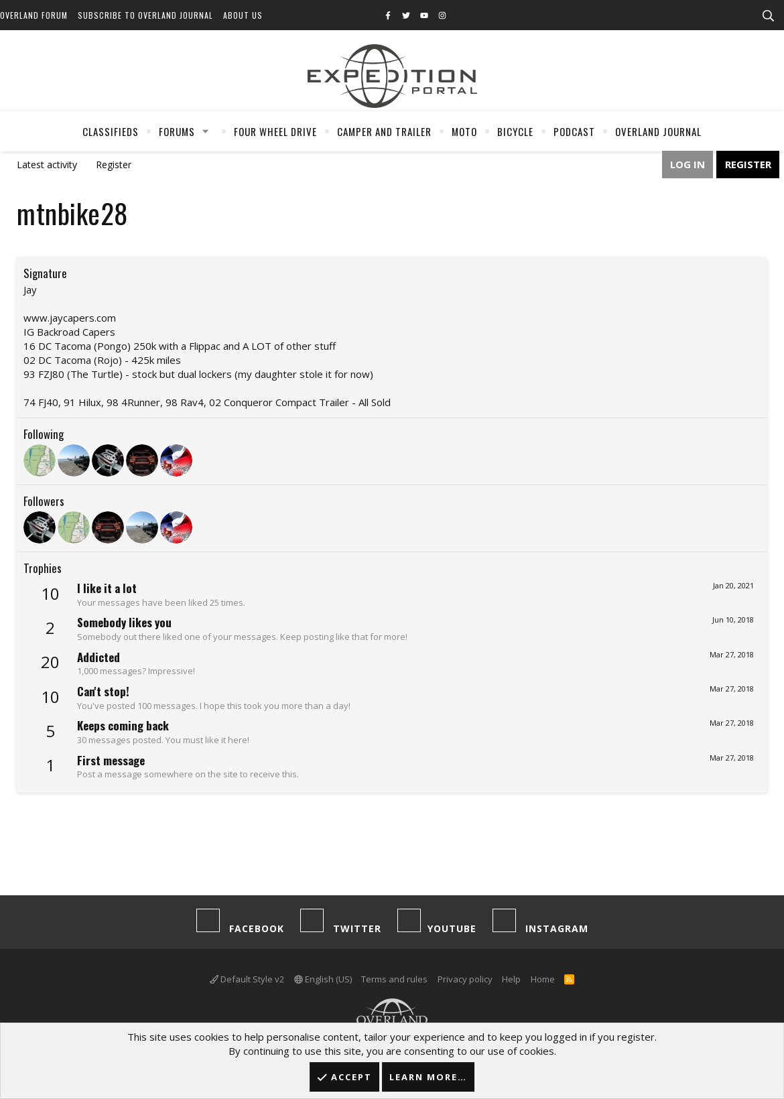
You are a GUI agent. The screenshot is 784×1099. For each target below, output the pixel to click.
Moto (464, 131)
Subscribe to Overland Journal (145, 15)
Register (113, 164)
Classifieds (110, 131)
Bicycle (515, 131)
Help (511, 979)
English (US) (323, 979)
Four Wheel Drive (275, 131)
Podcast (574, 131)
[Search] (768, 16)
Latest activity (47, 164)
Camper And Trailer (384, 131)
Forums (177, 131)
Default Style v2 (247, 979)
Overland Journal (658, 131)
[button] (205, 131)
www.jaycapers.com (69, 317)
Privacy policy (465, 979)
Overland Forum (34, 15)
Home (543, 979)
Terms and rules (394, 979)
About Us (243, 15)
